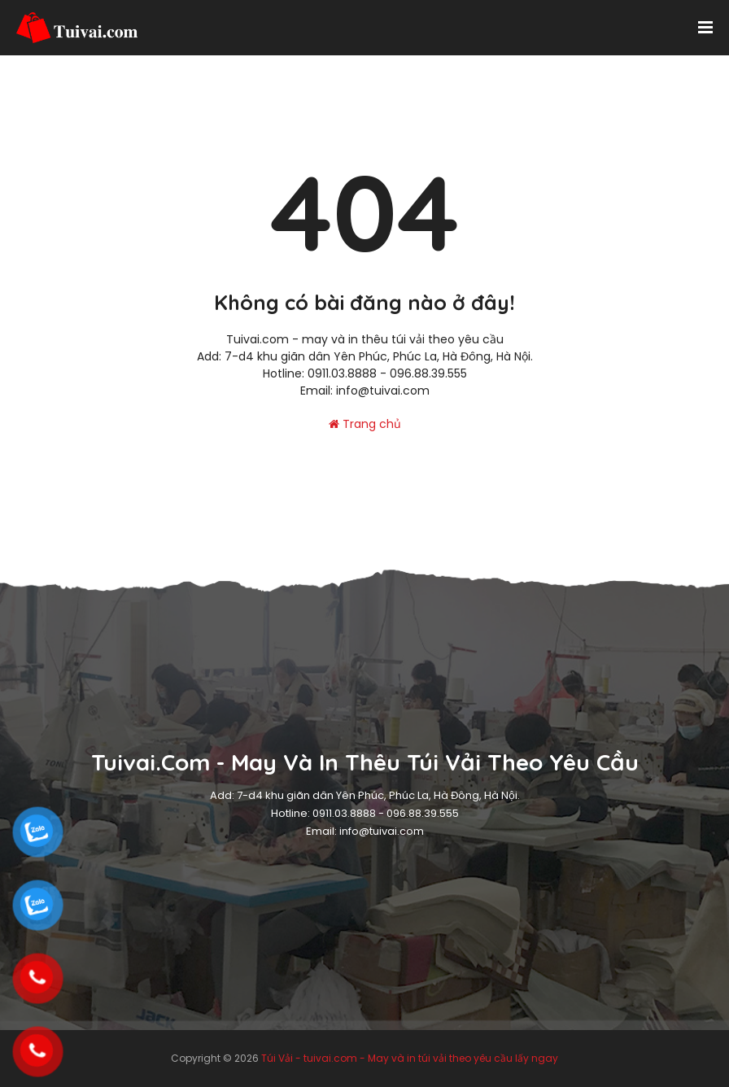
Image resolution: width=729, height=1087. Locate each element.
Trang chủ (365, 424)
